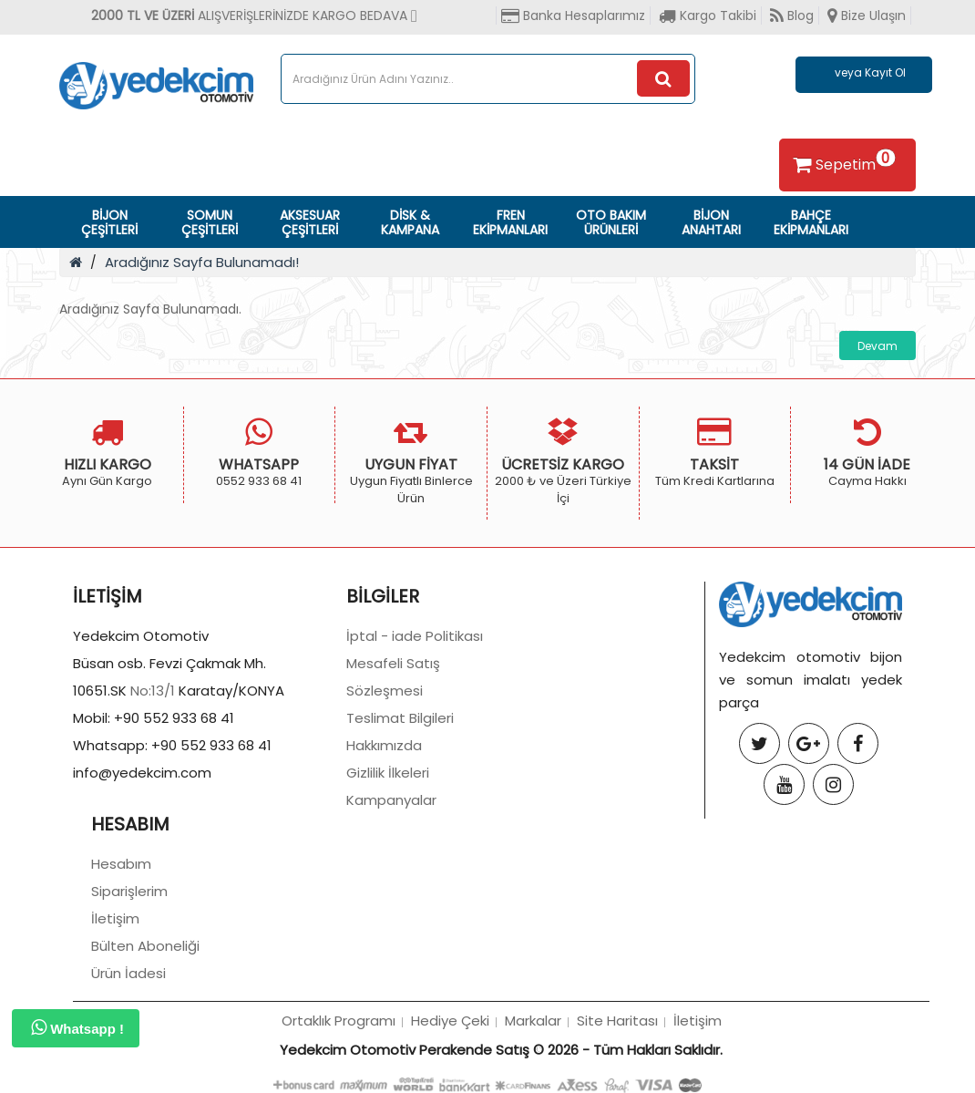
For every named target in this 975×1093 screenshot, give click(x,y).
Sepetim (842, 161)
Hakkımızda (384, 745)
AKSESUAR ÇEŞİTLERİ (310, 222)
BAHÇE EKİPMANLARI (811, 222)
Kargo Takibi (707, 15)
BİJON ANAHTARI (711, 222)
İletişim (115, 918)
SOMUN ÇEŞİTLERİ (209, 222)
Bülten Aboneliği (145, 945)
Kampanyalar (391, 799)
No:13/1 (152, 690)
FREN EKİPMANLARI (510, 222)
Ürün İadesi (128, 973)
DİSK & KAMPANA (410, 222)
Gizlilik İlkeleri (387, 772)
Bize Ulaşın (866, 15)
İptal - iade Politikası (414, 635)
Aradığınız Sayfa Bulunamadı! (202, 262)
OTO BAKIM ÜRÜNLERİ (611, 222)
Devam (877, 346)
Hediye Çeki (450, 1020)
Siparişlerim (129, 891)
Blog (792, 15)
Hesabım (121, 863)
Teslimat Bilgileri (400, 717)
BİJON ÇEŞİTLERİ (109, 222)
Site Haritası (617, 1020)
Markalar (533, 1020)
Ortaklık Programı (338, 1020)
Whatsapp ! (77, 1027)
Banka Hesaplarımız (573, 15)
